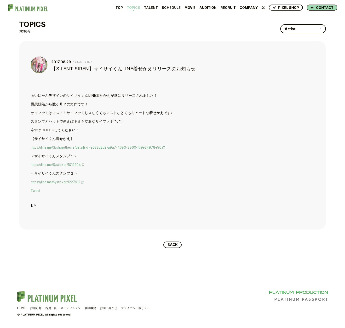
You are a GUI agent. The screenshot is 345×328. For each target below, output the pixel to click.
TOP (119, 7)
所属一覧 (51, 308)
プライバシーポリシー (135, 308)
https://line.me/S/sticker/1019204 (57, 164)
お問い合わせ (108, 308)
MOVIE (190, 7)
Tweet (36, 190)
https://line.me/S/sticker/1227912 (57, 182)
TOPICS (133, 7)
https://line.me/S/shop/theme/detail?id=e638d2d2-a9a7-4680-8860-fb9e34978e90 (100, 147)
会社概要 (90, 308)
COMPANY (249, 7)
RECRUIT (228, 7)
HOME (21, 308)
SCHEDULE (171, 7)
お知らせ (35, 308)
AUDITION (208, 7)
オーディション (71, 308)
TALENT (151, 7)
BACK (172, 245)
